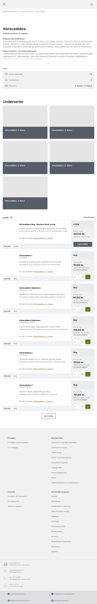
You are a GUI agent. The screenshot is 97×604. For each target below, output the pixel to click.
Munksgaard (56, 531)
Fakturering (56, 452)
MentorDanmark (58, 526)
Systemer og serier (27, 11)
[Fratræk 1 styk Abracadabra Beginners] (75, 309)
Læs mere (85, 245)
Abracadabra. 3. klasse (43, 238)
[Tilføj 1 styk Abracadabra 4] (82, 407)
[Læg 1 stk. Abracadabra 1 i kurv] (87, 277)
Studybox (55, 547)
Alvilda (54, 496)
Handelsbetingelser (59, 462)
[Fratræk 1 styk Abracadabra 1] (75, 277)
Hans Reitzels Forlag (60, 511)
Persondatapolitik (58, 473)
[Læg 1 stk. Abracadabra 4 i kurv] (87, 406)
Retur (53, 478)
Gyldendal (55, 501)
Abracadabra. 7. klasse (43, 401)
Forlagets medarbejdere (18, 442)
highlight (55, 516)
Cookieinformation (59, 447)
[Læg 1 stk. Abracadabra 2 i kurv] (87, 374)
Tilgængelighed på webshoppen (65, 483)
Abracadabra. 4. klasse (43, 272)
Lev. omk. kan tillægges (80, 270)
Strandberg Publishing (61, 541)
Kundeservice (13, 501)
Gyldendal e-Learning (60, 506)
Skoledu (54, 537)
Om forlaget (13, 447)
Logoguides (56, 468)
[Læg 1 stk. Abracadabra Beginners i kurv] (87, 309)
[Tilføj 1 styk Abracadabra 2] (82, 374)
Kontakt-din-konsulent (17, 496)
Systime (54, 552)
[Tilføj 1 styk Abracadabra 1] (82, 277)
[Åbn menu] (4, 4)
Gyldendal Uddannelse (10, 11)
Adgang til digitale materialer (64, 442)
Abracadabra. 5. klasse (43, 369)
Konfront (55, 521)
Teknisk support (14, 506)
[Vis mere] (48, 63)
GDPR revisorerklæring (61, 458)
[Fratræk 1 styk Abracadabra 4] (75, 407)
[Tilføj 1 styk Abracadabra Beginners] (82, 309)
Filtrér (8, 218)
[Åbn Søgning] (91, 4)
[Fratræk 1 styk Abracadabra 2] (75, 374)
